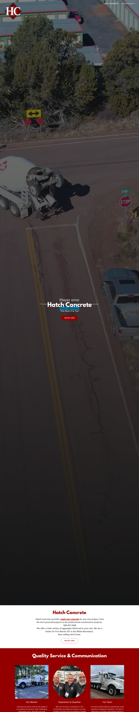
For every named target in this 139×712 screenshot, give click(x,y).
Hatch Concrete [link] (111, 3)
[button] (128, 4)
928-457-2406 (69, 318)
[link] (13, 3)
